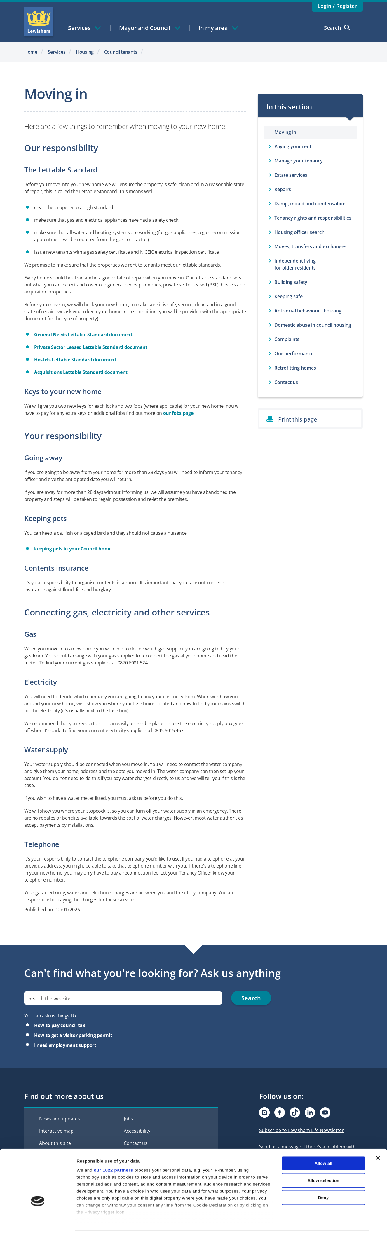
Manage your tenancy (298, 161)
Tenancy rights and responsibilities (312, 218)
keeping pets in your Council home (72, 548)
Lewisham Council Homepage (38, 21)
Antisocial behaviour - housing (307, 310)
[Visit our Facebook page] (279, 1112)
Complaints (286, 339)
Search (337, 27)
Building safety (290, 282)
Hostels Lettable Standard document (75, 359)
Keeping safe (288, 296)
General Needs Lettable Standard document (83, 334)
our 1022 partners (113, 1149)
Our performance (293, 353)
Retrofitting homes (295, 368)
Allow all (323, 1143)
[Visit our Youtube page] (325, 1112)
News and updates (59, 1118)
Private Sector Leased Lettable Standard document (90, 347)
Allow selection (323, 1159)
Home (30, 52)
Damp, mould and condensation (310, 203)
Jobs (128, 1118)
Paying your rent (292, 146)
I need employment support (65, 1045)
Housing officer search (299, 232)
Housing (85, 52)
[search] (123, 998)
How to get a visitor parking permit (73, 1035)
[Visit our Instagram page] (264, 1112)
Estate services (290, 175)
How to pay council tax (59, 1025)
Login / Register (337, 5)
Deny (323, 1177)
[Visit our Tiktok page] (295, 1112)
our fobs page (178, 413)
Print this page (297, 419)
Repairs (282, 189)
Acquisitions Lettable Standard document (81, 372)
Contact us (286, 382)
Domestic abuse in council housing (312, 325)
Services (57, 52)
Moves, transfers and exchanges (310, 246)
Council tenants (120, 52)
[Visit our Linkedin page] (310, 1112)
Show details (306, 1221)
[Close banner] (378, 1138)
